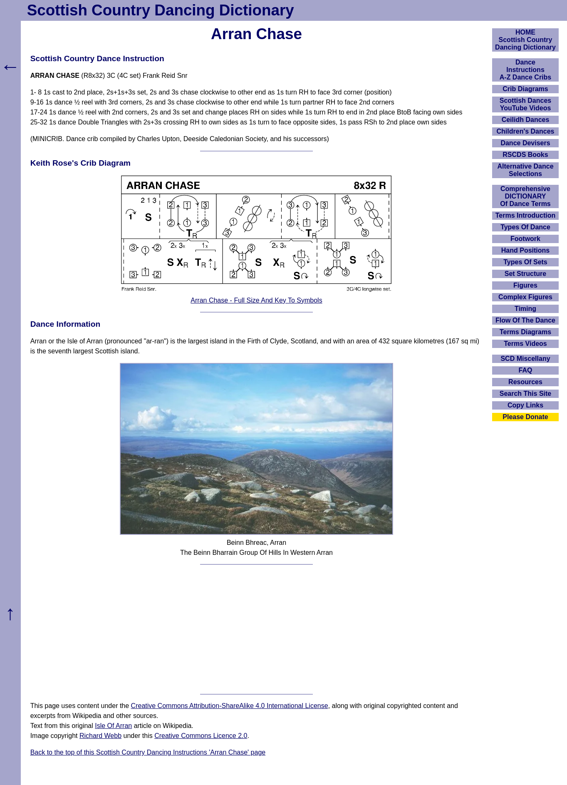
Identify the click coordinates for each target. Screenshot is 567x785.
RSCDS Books (525, 154)
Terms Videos (525, 343)
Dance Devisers (525, 143)
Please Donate (525, 416)
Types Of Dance (525, 227)
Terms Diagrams (525, 331)
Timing (525, 308)
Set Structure (525, 273)
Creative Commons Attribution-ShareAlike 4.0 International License (229, 705)
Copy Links (525, 405)
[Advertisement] (256, 629)
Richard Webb (100, 735)
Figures (525, 285)
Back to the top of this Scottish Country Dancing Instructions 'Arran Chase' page (148, 752)
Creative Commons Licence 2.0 (200, 735)
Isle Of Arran (113, 725)
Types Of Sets (525, 262)
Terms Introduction (525, 215)
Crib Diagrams (525, 88)
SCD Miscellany (525, 358)
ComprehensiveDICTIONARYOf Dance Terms (525, 196)
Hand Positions (525, 250)
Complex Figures (525, 297)
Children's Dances (526, 131)
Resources (525, 381)
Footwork (525, 238)
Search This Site (526, 393)
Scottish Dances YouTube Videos (525, 104)
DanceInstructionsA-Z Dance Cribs (525, 70)
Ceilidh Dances (526, 119)
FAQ (525, 370)
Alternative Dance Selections (525, 170)
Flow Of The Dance (525, 320)
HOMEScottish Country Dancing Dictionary (525, 40)
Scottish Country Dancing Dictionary (160, 10)
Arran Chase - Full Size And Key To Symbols (256, 300)
